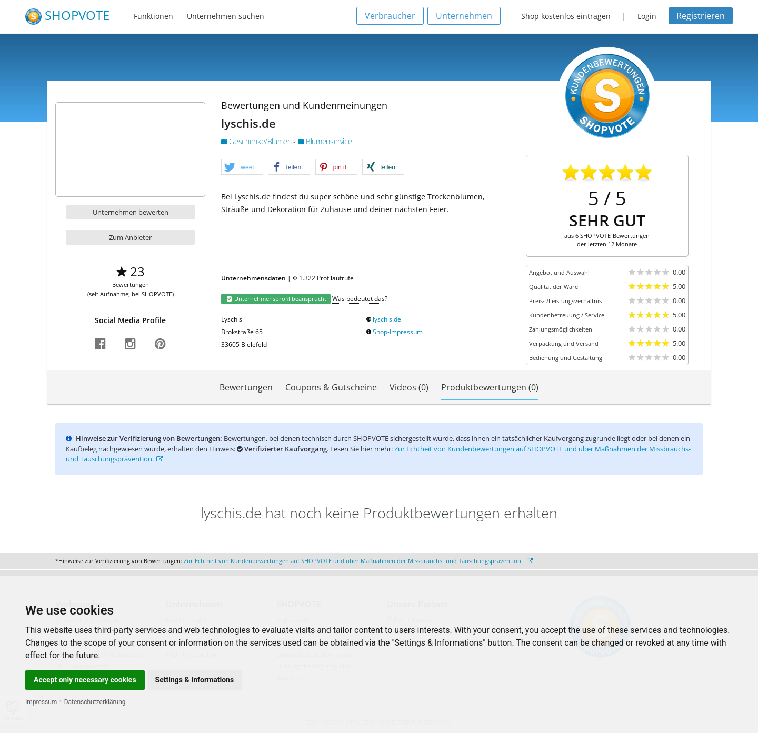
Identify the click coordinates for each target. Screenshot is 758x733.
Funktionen (153, 16)
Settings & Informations (194, 680)
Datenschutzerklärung (95, 702)
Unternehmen (464, 16)
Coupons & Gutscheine (331, 387)
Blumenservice (325, 141)
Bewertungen (246, 387)
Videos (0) (409, 387)
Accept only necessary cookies (85, 680)
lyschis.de (387, 319)
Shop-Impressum (398, 331)
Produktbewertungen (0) (489, 387)
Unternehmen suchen (225, 16)
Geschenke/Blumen (257, 141)
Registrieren (700, 16)
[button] (242, 167)
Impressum (41, 702)
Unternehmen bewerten (130, 212)
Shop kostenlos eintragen (566, 16)
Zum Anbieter (130, 237)
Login (646, 16)
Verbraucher (390, 16)
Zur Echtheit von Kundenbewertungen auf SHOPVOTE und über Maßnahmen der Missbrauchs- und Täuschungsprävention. (358, 561)
